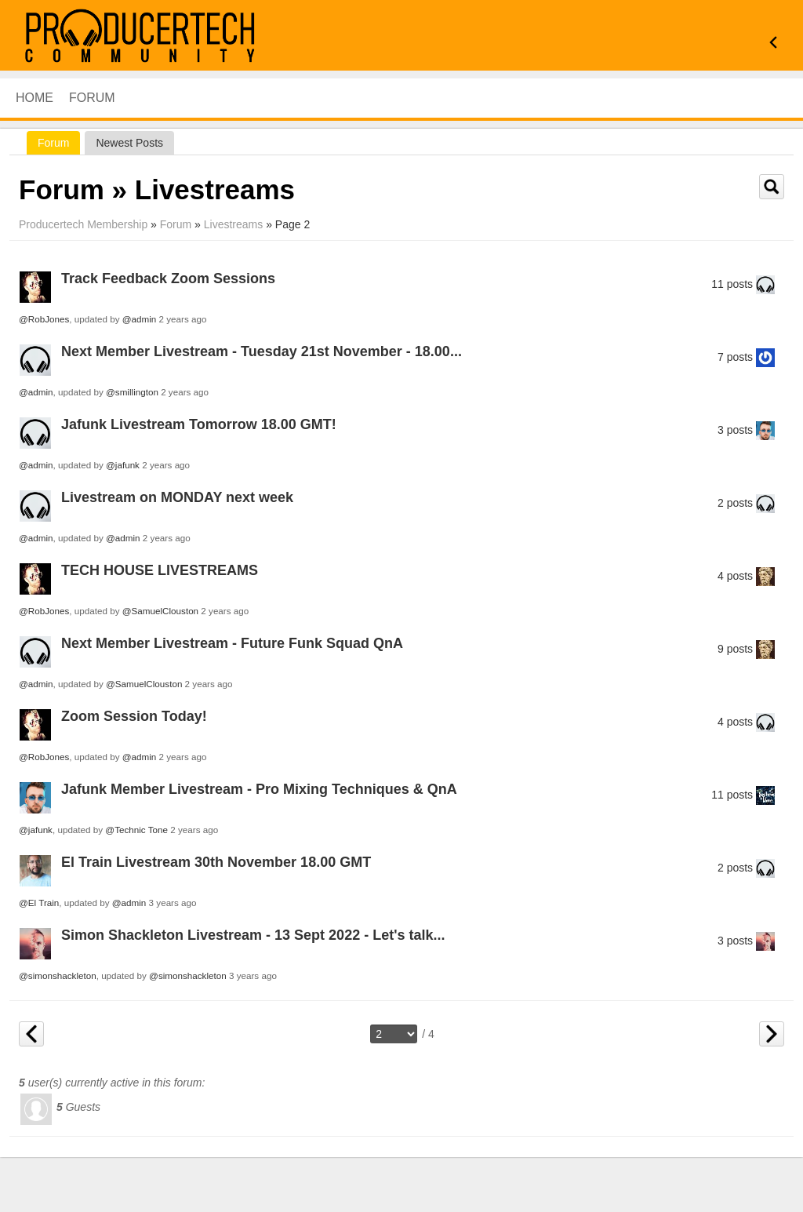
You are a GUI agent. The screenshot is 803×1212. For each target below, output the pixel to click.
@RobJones (44, 319)
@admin (139, 319)
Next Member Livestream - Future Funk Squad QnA (232, 643)
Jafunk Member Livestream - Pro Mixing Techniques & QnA (259, 789)
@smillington (132, 392)
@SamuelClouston (160, 611)
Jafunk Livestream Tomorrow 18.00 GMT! (198, 424)
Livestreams (233, 224)
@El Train (39, 902)
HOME (34, 97)
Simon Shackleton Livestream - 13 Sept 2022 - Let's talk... (253, 935)
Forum (92, 97)
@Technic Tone (136, 829)
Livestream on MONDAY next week (177, 497)
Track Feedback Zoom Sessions (168, 278)
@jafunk (123, 465)
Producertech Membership (83, 224)
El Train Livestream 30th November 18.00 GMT (216, 862)
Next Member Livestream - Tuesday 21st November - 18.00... (261, 351)
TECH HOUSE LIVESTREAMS (159, 570)
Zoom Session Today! (134, 716)
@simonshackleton (57, 975)
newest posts (129, 142)
